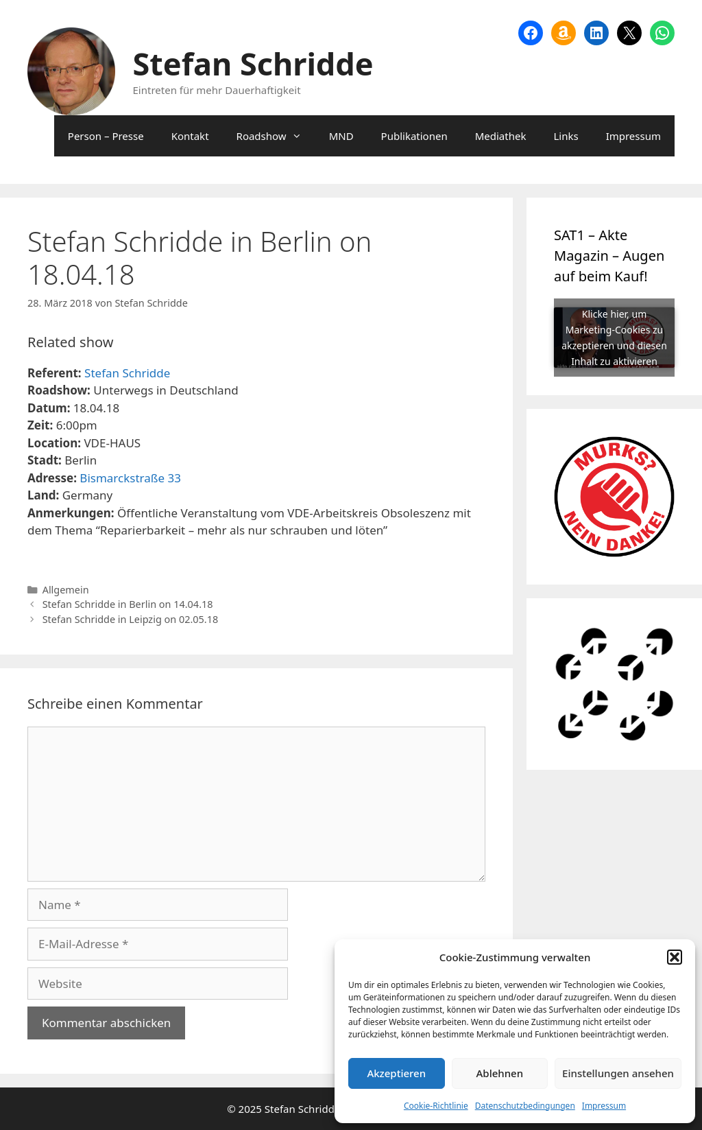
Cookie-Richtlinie (436, 1105)
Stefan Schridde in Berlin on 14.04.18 (128, 604)
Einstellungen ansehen (618, 1073)
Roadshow (276, 135)
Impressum (604, 1105)
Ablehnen (500, 1073)
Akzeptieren (396, 1073)
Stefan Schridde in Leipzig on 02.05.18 (131, 619)
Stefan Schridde (253, 63)
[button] (674, 957)
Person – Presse (106, 136)
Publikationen (414, 136)
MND (341, 136)
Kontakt (190, 136)
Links (565, 136)
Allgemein (66, 589)
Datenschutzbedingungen (525, 1105)
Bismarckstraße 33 (130, 478)
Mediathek (500, 136)
